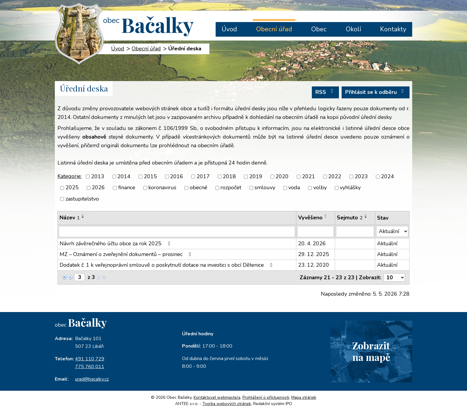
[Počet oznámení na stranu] (394, 277)
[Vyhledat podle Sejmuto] (355, 231)
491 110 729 (89, 359)
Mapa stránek (303, 397)
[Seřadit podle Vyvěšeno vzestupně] (326, 215)
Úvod (229, 29)
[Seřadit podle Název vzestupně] (83, 215)
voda (294, 187)
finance (126, 187)
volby (320, 187)
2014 (123, 176)
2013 (97, 176)
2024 (387, 176)
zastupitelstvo (82, 198)
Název (70, 217)
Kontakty (393, 29)
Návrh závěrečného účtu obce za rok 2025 (116, 243)
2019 (255, 176)
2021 (308, 176)
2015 (150, 176)
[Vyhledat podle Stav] (392, 231)
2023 (361, 176)
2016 (176, 176)
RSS (325, 92)
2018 (229, 176)
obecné (198, 187)
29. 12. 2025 (313, 254)
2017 (203, 176)
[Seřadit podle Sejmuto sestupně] (366, 217)
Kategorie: (69, 176)
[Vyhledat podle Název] (177, 231)
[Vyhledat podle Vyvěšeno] (315, 231)
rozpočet (230, 187)
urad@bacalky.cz (92, 379)
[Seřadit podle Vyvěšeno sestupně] (326, 217)
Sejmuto (350, 217)
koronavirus (162, 187)
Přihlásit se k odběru (375, 92)
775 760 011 (89, 366)
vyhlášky (350, 187)
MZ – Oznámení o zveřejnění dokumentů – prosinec (127, 254)
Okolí (353, 29)
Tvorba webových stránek (227, 404)
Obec (318, 29)
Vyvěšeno (310, 217)
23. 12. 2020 (313, 265)
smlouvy (265, 187)
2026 (98, 187)
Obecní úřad (274, 29)
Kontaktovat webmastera (217, 397)
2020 (282, 176)
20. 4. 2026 (312, 243)
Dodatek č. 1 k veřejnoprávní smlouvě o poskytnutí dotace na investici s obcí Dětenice (167, 265)
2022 (334, 176)
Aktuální (387, 243)
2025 (72, 187)
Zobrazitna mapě (371, 351)
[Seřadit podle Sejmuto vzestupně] (366, 215)
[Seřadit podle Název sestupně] (83, 217)
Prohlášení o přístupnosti (265, 397)
